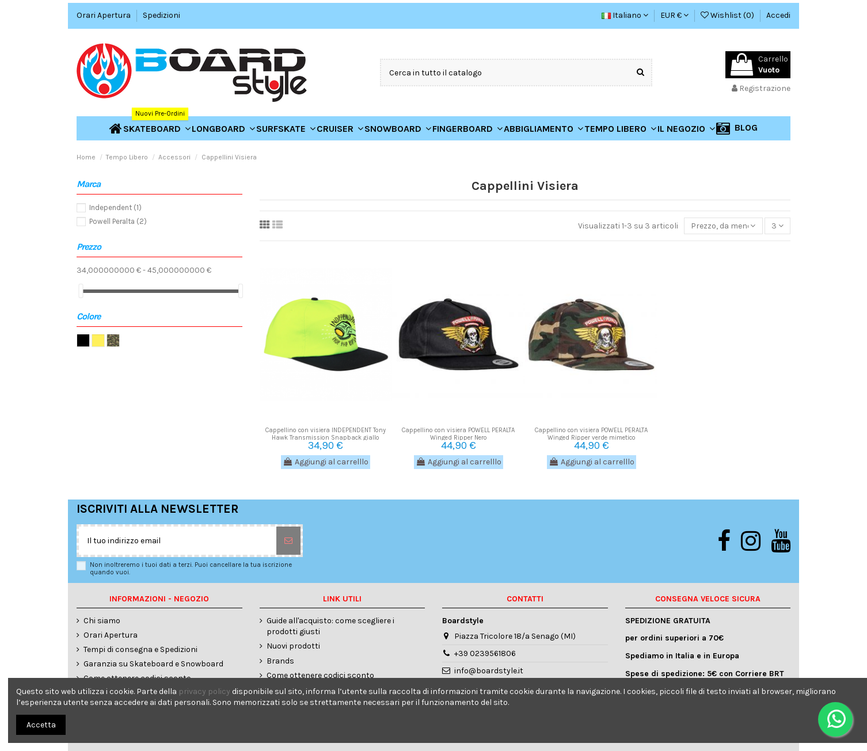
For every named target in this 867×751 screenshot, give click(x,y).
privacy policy (204, 691)
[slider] (80, 291)
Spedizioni (161, 15)
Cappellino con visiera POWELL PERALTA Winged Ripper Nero (458, 433)
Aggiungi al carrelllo (325, 462)
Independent (115, 207)
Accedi (778, 15)
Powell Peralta (118, 221)
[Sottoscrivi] (288, 541)
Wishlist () (728, 15)
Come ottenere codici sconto (320, 675)
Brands (280, 661)
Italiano (625, 15)
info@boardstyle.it (488, 671)
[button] (686, 128)
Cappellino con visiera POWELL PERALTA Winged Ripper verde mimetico (591, 433)
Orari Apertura (104, 15)
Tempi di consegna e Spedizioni (140, 649)
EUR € (674, 15)
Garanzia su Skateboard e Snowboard (153, 664)
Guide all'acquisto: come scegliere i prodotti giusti (330, 626)
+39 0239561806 (485, 653)
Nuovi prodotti (293, 646)
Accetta (41, 725)
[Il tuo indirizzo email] (177, 541)
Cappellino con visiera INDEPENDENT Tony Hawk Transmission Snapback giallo (325, 433)
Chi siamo (101, 621)
